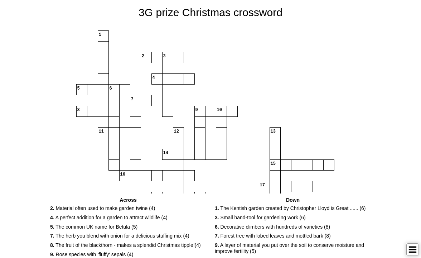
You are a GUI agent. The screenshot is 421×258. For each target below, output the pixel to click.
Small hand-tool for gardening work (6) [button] (260, 217)
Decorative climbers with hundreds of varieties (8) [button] (272, 227)
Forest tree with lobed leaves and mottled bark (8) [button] (273, 236)
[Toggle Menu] (412, 249)
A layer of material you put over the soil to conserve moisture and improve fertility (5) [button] (289, 248)
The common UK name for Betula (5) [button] (93, 227)
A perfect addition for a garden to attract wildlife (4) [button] (109, 217)
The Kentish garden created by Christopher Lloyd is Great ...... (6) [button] (290, 208)
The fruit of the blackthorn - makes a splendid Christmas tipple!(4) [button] (125, 245)
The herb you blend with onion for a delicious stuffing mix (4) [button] (119, 236)
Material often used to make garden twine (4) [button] (102, 208)
